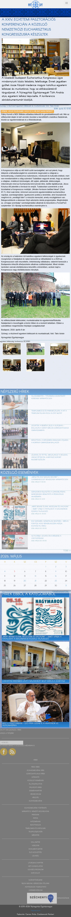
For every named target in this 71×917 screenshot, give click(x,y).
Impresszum (35, 910)
